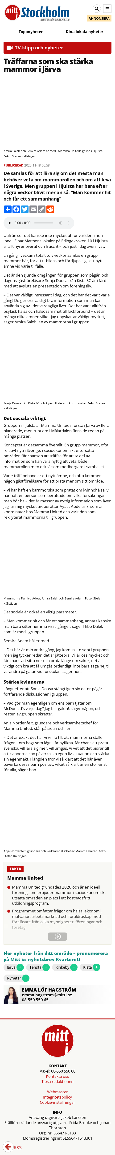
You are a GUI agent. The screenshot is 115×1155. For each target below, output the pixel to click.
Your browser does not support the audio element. (39, 223)
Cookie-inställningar (57, 1102)
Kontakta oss (57, 1076)
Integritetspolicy (57, 1097)
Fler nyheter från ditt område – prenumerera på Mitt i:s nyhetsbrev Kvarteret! (56, 956)
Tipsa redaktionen (57, 1081)
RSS (14, 1147)
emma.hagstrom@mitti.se (47, 994)
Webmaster (57, 1092)
